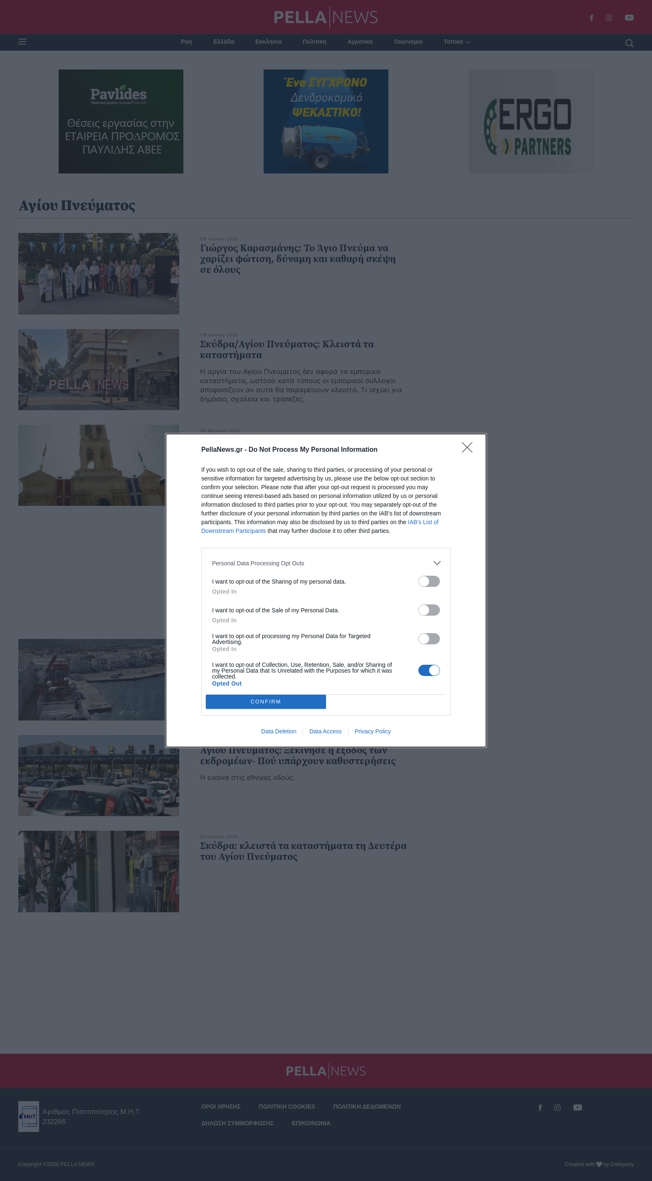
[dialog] (326, 590)
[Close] (470, 450)
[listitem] (326, 563)
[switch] (429, 581)
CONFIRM (266, 702)
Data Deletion (278, 731)
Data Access (325, 731)
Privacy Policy (373, 731)
